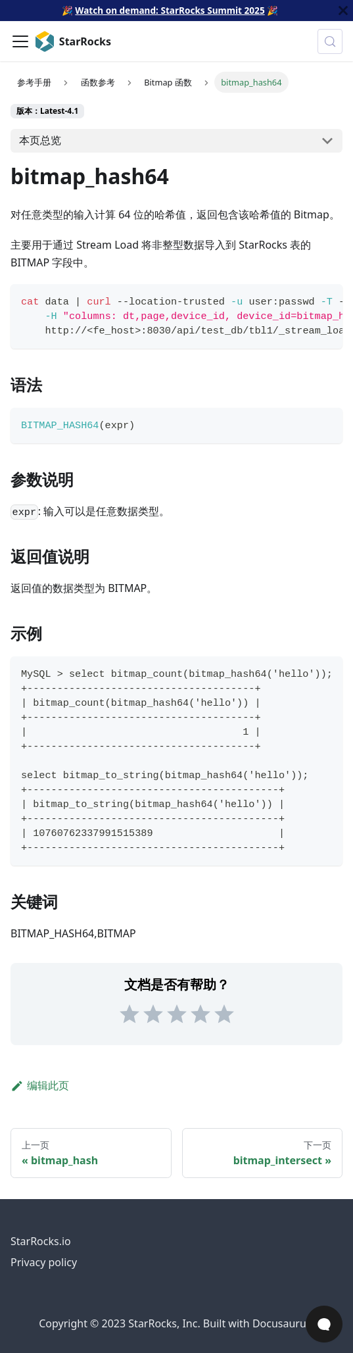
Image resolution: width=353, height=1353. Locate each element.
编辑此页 (40, 1085)
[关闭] (343, 10)
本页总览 (40, 140)
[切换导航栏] (20, 41)
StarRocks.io (41, 1241)
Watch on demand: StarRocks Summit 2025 (169, 10)
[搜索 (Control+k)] (330, 41)
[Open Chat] (324, 1324)
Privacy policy (44, 1262)
